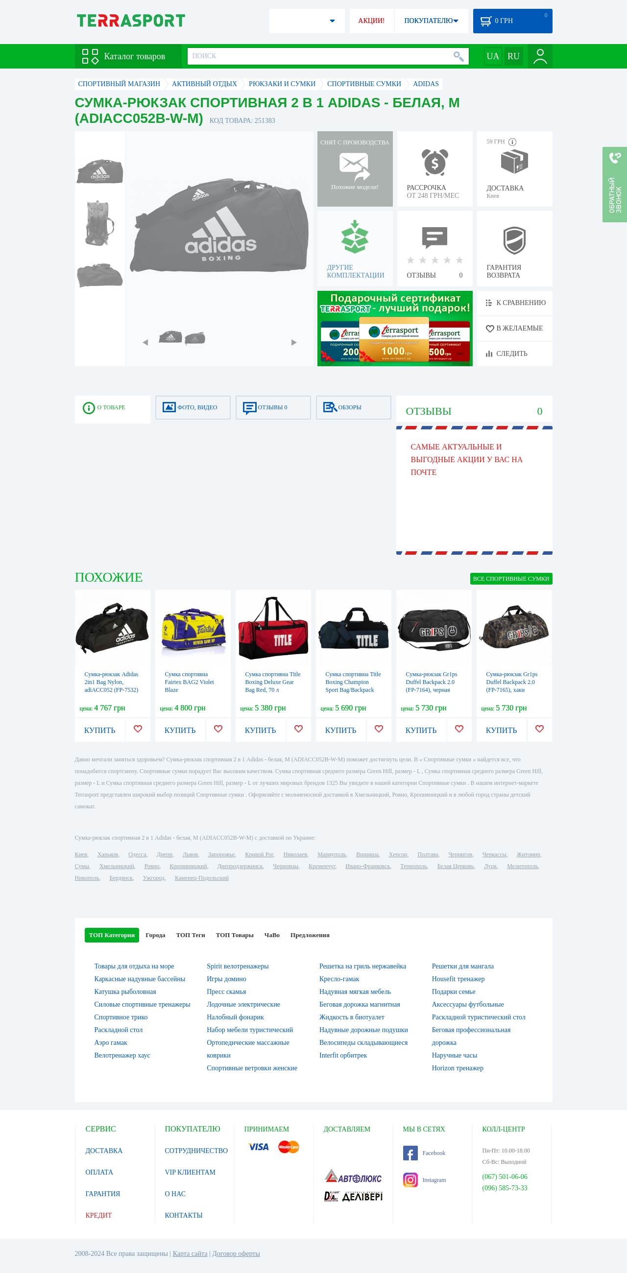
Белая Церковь (455, 866)
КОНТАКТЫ (184, 1215)
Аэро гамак (111, 1042)
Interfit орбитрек (343, 1055)
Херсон (398, 854)
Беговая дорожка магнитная (359, 1004)
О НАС (175, 1194)
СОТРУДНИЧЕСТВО (196, 1151)
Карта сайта (190, 1253)
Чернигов (460, 854)
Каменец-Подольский (202, 877)
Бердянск (121, 877)
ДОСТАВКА (104, 1151)
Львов (190, 854)
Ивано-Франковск (367, 866)
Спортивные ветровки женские (252, 1068)
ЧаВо (272, 935)
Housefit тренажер (458, 979)
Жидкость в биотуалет (352, 1017)
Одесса (137, 854)
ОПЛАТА (100, 1172)
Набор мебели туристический (250, 1030)
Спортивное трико (121, 1017)
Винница (367, 854)
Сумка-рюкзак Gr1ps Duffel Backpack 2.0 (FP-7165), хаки (512, 682)
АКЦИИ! (371, 20)
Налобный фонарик (235, 1017)
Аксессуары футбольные (468, 1004)
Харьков (107, 854)
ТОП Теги (190, 935)
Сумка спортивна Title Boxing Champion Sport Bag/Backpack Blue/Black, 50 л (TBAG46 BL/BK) (353, 690)
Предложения (310, 935)
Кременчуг (322, 866)
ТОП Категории (112, 935)
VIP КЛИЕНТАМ (190, 1172)
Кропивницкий (188, 866)
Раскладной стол (119, 1030)
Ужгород (154, 877)
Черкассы (494, 854)
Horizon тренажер (457, 1068)
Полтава (428, 854)
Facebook (424, 1153)
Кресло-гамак (339, 979)
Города (155, 935)
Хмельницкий (116, 866)
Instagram (424, 1180)
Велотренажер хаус (122, 1055)
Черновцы (285, 866)
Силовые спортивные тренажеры (143, 1004)
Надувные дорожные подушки (363, 1030)
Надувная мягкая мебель (355, 991)
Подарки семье (454, 991)
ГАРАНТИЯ (103, 1194)
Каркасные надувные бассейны (140, 979)
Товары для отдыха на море (134, 966)
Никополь (87, 877)
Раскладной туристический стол (479, 1017)
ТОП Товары (235, 935)
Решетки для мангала (463, 966)
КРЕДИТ (99, 1215)
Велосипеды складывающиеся (363, 1042)
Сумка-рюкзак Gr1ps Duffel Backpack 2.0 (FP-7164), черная (432, 682)
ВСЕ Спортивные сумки (511, 578)
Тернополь (413, 866)
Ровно (152, 866)
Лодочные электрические (243, 1004)
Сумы (82, 866)
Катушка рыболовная (125, 991)
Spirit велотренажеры (237, 966)
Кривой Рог (259, 854)
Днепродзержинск (240, 866)
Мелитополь (522, 866)
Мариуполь (331, 854)
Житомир (528, 854)
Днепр (164, 854)
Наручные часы (455, 1055)
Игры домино (226, 979)
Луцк (490, 866)
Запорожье (221, 854)
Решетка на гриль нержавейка (362, 966)
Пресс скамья (226, 991)
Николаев (295, 854)
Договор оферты (236, 1253)
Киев (81, 854)
